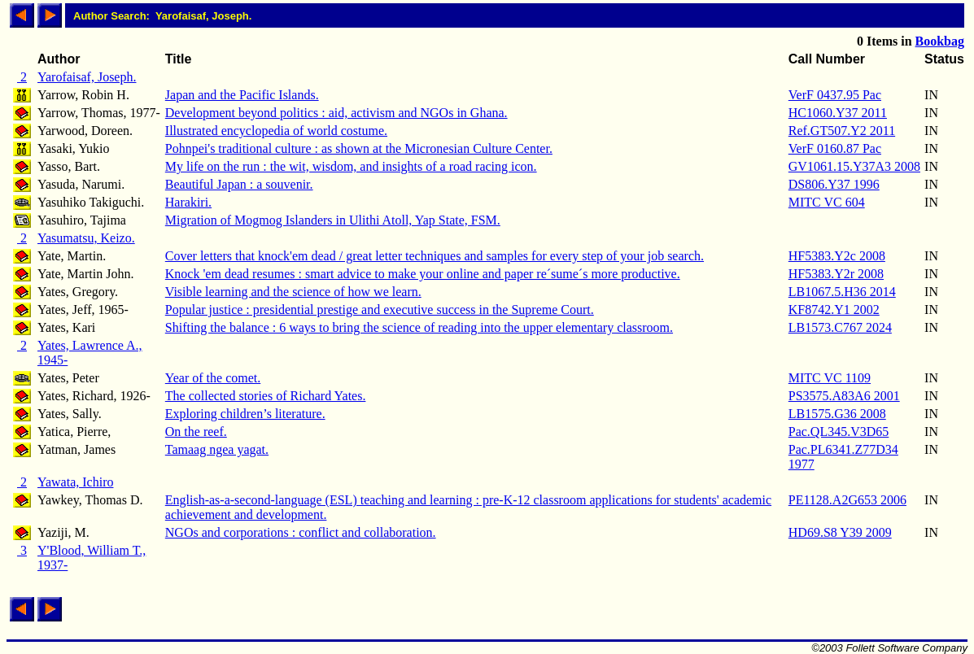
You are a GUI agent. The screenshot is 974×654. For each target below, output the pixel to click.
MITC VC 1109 (829, 378)
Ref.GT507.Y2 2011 (841, 130)
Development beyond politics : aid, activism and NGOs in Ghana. (336, 113)
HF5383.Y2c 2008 (836, 256)
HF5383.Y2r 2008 (836, 274)
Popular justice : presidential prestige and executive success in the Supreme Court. (379, 309)
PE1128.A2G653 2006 (847, 500)
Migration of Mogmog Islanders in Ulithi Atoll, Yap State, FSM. (332, 220)
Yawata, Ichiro (75, 482)
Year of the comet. (212, 378)
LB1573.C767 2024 (840, 327)
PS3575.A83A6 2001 (844, 396)
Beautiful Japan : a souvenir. (239, 184)
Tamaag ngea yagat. (217, 449)
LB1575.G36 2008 (837, 414)
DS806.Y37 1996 (834, 184)
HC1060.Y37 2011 (837, 113)
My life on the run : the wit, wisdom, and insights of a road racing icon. (351, 166)
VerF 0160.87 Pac (834, 148)
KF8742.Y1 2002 (834, 309)
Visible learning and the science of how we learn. (293, 292)
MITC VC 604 (826, 202)
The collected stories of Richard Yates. (265, 396)
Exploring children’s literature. (245, 414)
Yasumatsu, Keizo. (86, 238)
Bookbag (939, 41)
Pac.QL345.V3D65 (838, 431)
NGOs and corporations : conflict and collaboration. (300, 532)
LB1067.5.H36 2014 (842, 292)
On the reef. (196, 431)
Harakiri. (188, 202)
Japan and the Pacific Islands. (242, 95)
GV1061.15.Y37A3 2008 (854, 166)
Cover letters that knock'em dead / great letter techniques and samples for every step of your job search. (434, 256)
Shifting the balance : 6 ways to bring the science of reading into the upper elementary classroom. (419, 327)
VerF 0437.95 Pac (834, 95)
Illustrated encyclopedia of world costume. (276, 130)
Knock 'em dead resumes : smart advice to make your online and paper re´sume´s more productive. (422, 274)
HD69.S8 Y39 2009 (840, 532)
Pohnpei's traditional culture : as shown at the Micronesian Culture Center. (359, 148)
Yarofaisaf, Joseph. (86, 77)
